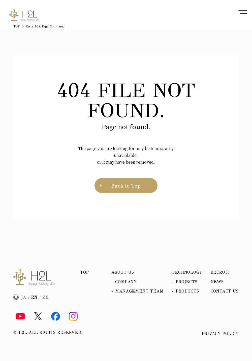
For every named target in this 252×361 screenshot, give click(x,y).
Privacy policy (220, 334)
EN (34, 297)
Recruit (220, 272)
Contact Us (225, 291)
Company (126, 281)
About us (122, 272)
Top (84, 272)
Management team (139, 291)
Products (187, 291)
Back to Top (126, 185)
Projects (186, 281)
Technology (187, 272)
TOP (16, 26)
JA (23, 297)
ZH (45, 297)
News (217, 281)
